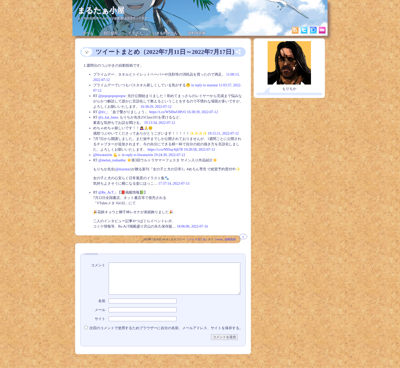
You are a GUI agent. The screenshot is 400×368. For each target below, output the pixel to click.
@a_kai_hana (108, 117)
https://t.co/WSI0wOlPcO (167, 112)
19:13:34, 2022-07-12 (159, 123)
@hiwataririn (102, 155)
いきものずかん (165, 33)
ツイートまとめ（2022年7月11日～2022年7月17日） (167, 52)
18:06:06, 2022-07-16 (192, 226)
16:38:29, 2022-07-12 (156, 107)
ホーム (88, 33)
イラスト (135, 33)
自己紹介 (111, 33)
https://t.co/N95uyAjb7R (165, 149)
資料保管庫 (197, 33)
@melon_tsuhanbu (111, 160)
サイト (100, 325)
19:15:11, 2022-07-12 (223, 133)
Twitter (219, 239)
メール (100, 316)
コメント (98, 265)
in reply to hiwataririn (137, 155)
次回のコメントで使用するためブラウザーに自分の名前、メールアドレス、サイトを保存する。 (166, 334)
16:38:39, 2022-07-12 (202, 112)
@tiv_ (102, 112)
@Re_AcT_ (106, 192)
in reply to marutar (204, 85)
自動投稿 (230, 239)
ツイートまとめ (196, 239)
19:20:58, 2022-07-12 (199, 149)
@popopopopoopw (112, 96)
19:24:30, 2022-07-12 (169, 155)
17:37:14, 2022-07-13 (174, 183)
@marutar (123, 169)
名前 (101, 307)
